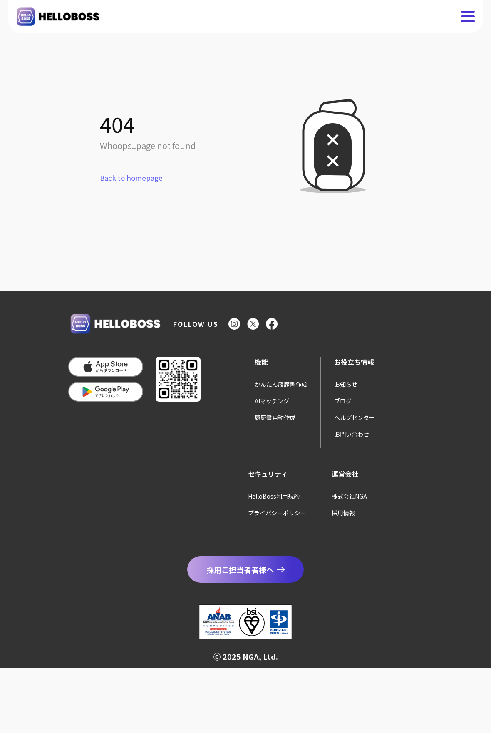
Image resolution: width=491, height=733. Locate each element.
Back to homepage (131, 178)
